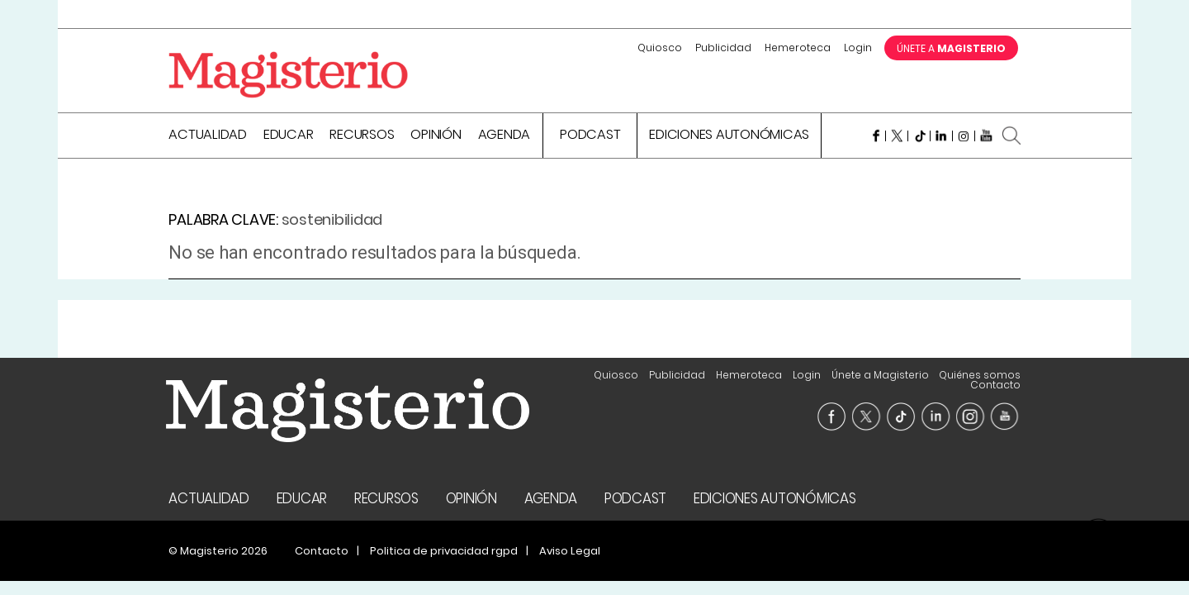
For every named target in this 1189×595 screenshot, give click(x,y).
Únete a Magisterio (880, 375)
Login (858, 47)
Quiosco (659, 47)
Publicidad (723, 47)
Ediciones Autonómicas (729, 136)
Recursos (361, 136)
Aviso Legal (569, 551)
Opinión (435, 136)
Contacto (995, 385)
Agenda (504, 136)
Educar (288, 136)
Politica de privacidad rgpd (444, 551)
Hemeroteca (798, 47)
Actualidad (207, 136)
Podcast (590, 136)
